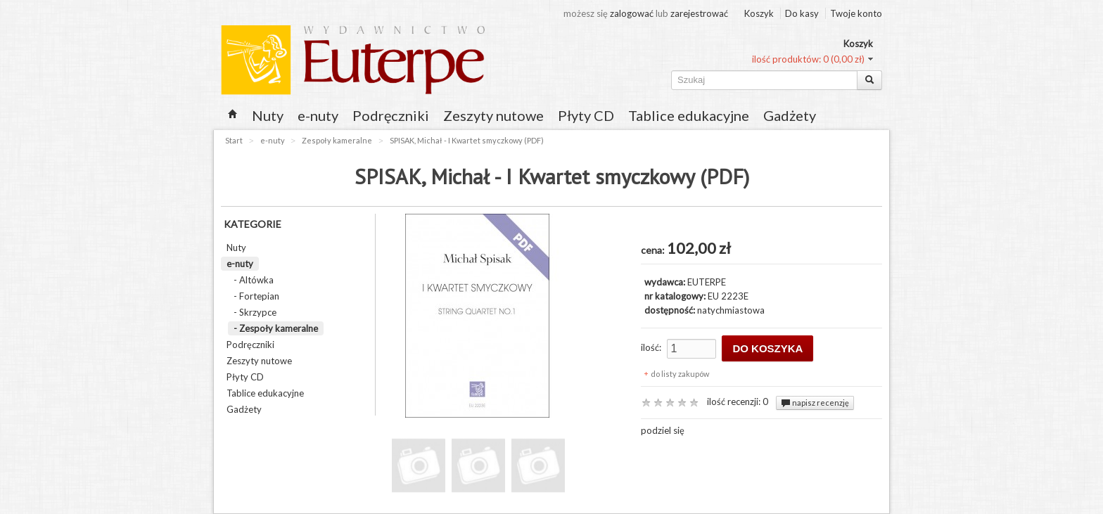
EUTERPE (706, 282)
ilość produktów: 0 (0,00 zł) (808, 59)
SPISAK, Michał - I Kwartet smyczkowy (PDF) (467, 140)
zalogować (633, 13)
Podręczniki (390, 115)
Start (234, 140)
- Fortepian (256, 296)
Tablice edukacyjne (688, 115)
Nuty (267, 115)
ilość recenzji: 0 (737, 401)
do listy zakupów (680, 373)
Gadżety (789, 115)
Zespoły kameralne (337, 140)
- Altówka (254, 279)
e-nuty (318, 115)
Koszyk (759, 13)
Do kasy (802, 13)
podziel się (662, 430)
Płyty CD (586, 115)
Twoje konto (856, 13)
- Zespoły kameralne (276, 328)
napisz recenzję (815, 403)
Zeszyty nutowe (493, 115)
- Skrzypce (255, 312)
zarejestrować (699, 13)
